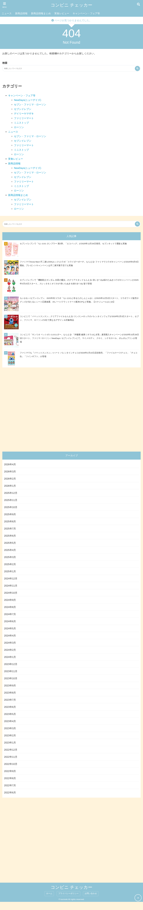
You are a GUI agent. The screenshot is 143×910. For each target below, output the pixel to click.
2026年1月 (10, 485)
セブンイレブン (22, 109)
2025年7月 (10, 528)
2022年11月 (10, 757)
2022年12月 (10, 749)
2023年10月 (10, 678)
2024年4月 (10, 635)
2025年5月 (10, 543)
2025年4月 (10, 550)
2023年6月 (10, 707)
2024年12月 (10, 578)
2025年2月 (10, 564)
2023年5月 (10, 714)
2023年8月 (10, 692)
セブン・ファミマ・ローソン (30, 104)
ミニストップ (21, 122)
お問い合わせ (91, 893)
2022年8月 (10, 778)
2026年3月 (10, 471)
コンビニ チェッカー (71, 5)
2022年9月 (10, 771)
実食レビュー (61, 13)
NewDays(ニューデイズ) (27, 100)
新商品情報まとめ (41, 13)
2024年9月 (10, 600)
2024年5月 (10, 628)
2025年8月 (10, 521)
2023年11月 (10, 671)
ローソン (19, 127)
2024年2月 (10, 650)
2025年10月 (10, 507)
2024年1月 (10, 657)
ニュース (7, 13)
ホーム (49, 893)
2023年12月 (10, 664)
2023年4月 (10, 721)
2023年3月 (10, 728)
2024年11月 (10, 585)
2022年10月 (10, 764)
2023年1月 (10, 742)
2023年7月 (10, 699)
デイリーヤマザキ (24, 113)
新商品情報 (21, 13)
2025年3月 (10, 557)
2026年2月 (10, 478)
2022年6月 (10, 792)
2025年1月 (10, 571)
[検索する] (137, 68)
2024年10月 (10, 592)
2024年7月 (10, 614)
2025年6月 (10, 535)
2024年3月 (10, 642)
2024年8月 (10, 607)
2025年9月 (10, 514)
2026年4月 (10, 464)
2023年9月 (10, 685)
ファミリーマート (24, 118)
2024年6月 (10, 621)
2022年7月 (10, 785)
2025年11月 (10, 500)
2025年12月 (10, 493)
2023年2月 (10, 735)
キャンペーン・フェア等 (86, 13)
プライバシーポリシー (68, 893)
